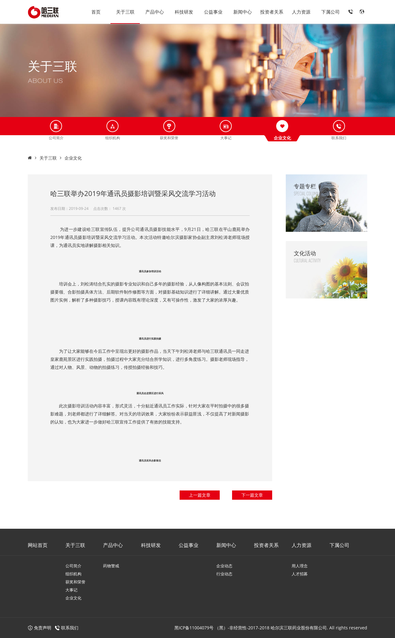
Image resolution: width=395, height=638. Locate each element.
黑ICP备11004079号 (194, 628)
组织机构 (73, 574)
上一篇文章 (199, 495)
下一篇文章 (252, 495)
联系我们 (69, 628)
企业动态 (224, 566)
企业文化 (73, 158)
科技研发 (184, 12)
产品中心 (154, 12)
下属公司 (330, 12)
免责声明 (39, 628)
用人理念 (300, 566)
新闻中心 (242, 12)
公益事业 (213, 12)
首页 (96, 12)
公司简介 (73, 566)
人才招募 (300, 574)
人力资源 (301, 12)
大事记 (71, 590)
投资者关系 (271, 12)
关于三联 (125, 12)
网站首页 (38, 545)
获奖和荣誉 (75, 582)
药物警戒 (111, 566)
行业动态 (224, 574)
